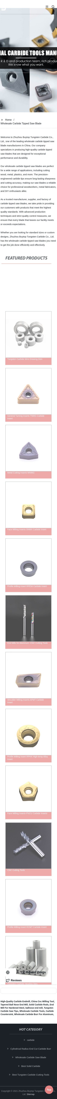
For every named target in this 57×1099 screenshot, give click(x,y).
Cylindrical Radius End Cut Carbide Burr (31, 1048)
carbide (31, 1040)
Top (49, 1090)
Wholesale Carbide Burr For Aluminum (33, 1014)
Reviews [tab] (14, 980)
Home (8, 119)
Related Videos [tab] (33, 972)
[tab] (8, 972)
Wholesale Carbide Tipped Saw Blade (21, 123)
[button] (47, 7)
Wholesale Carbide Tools (32, 1011)
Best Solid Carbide (31, 1066)
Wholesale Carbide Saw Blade (31, 1057)
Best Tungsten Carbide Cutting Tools (31, 1074)
